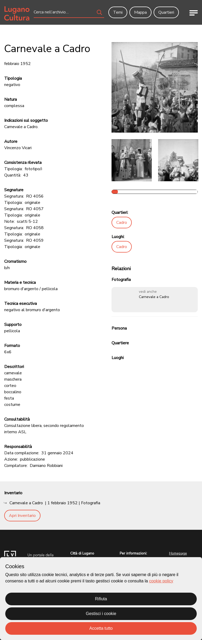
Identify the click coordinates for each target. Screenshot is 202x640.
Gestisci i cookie (101, 613)
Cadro (121, 222)
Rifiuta (101, 599)
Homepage (178, 553)
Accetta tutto (101, 628)
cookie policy (161, 581)
